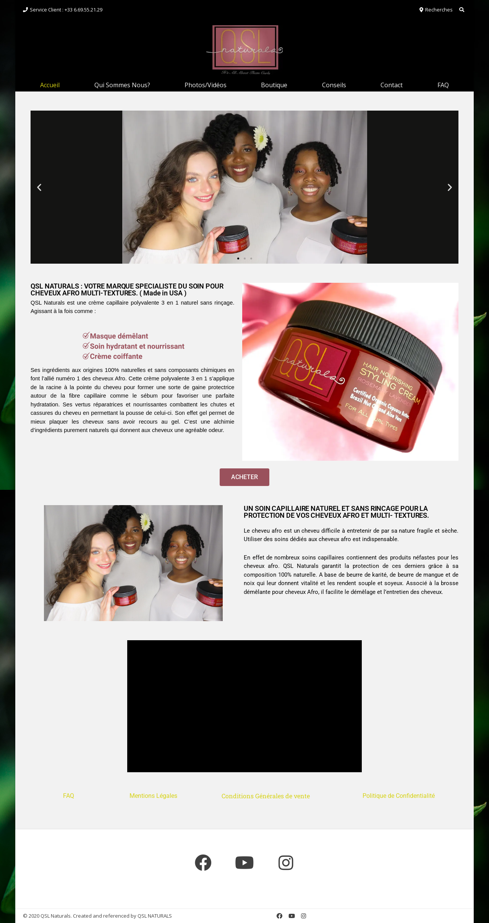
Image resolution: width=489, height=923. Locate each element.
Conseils (334, 85)
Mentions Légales (153, 795)
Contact (392, 85)
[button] (39, 187)
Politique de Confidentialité (399, 795)
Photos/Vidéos (206, 85)
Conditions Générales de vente (266, 796)
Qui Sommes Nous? (122, 85)
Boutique (274, 85)
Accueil (50, 85)
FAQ (443, 85)
